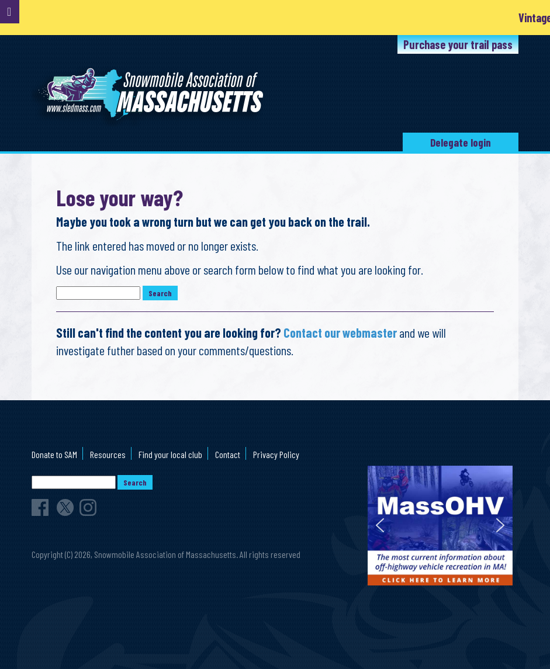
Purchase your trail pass (458, 44)
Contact (227, 454)
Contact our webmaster (340, 332)
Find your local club (170, 454)
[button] (380, 525)
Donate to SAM (54, 454)
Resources (108, 454)
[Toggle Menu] (9, 11)
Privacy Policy (276, 454)
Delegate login (460, 142)
